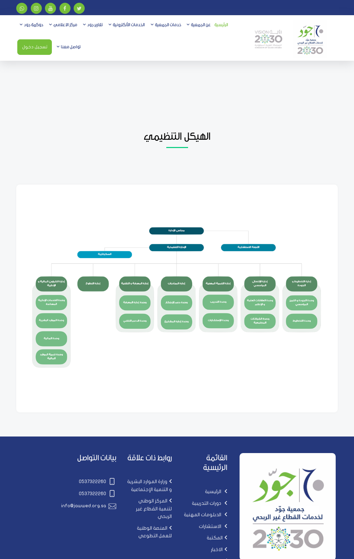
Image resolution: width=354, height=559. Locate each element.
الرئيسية (221, 24)
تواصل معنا (71, 46)
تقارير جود (95, 24)
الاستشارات (210, 526)
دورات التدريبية (206, 503)
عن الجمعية (201, 24)
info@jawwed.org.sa (83, 505)
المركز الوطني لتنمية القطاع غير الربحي (154, 508)
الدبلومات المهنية (202, 514)
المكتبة (215, 537)
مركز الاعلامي (65, 24)
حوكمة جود (33, 24)
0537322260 (92, 481)
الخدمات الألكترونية (129, 24)
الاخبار (217, 549)
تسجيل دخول (34, 47)
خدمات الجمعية (168, 24)
